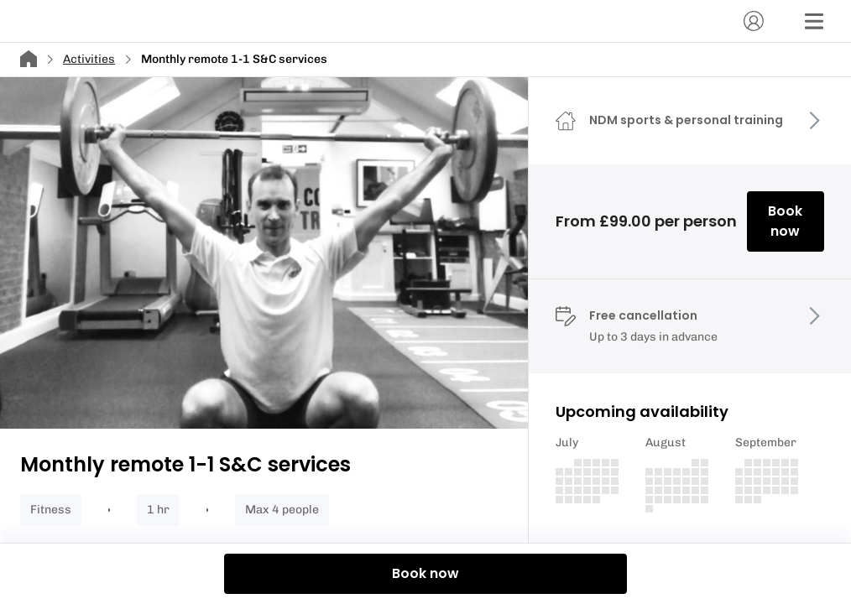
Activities (89, 59)
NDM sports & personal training (686, 120)
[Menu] (814, 21)
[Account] (753, 21)
